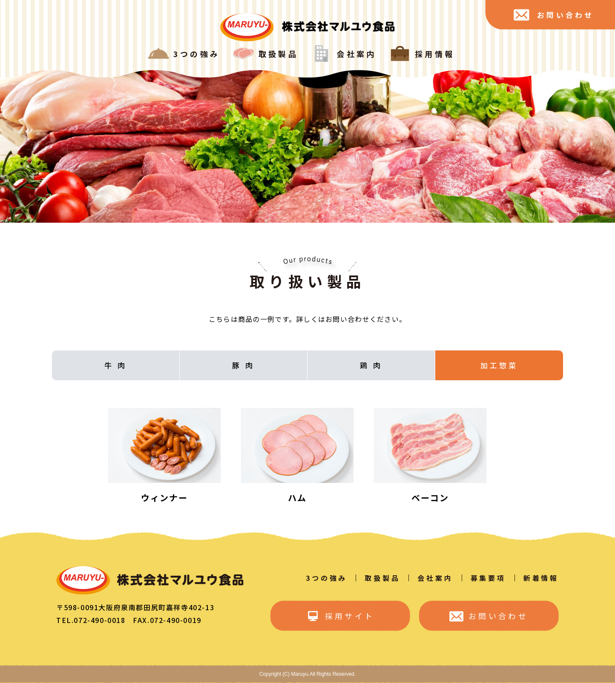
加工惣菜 (499, 365)
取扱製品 (382, 578)
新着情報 (541, 578)
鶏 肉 (371, 365)
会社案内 (435, 578)
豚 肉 (243, 365)
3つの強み (326, 578)
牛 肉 (115, 365)
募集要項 (488, 578)
